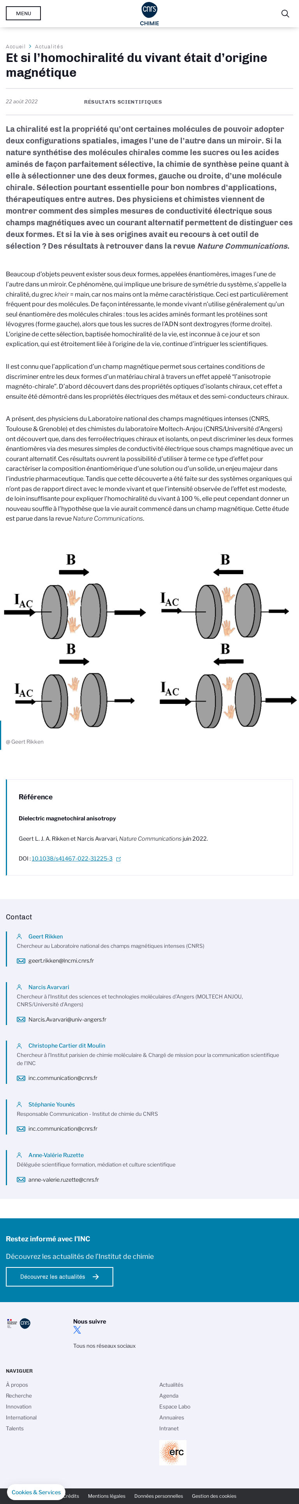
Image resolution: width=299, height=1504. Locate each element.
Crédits (71, 1496)
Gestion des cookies (214, 1496)
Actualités (49, 46)
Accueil (16, 46)
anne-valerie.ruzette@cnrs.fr (63, 1179)
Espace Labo (174, 1406)
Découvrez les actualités (52, 1276)
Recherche (19, 1396)
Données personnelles (158, 1496)
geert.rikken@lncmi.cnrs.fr (61, 960)
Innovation (19, 1406)
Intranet (169, 1428)
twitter (77, 1330)
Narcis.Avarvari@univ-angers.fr (67, 1019)
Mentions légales (106, 1496)
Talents (15, 1428)
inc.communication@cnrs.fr (62, 1078)
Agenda (168, 1396)
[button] (36, 1492)
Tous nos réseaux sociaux (104, 1346)
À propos (17, 1385)
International (21, 1417)
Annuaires (171, 1417)
